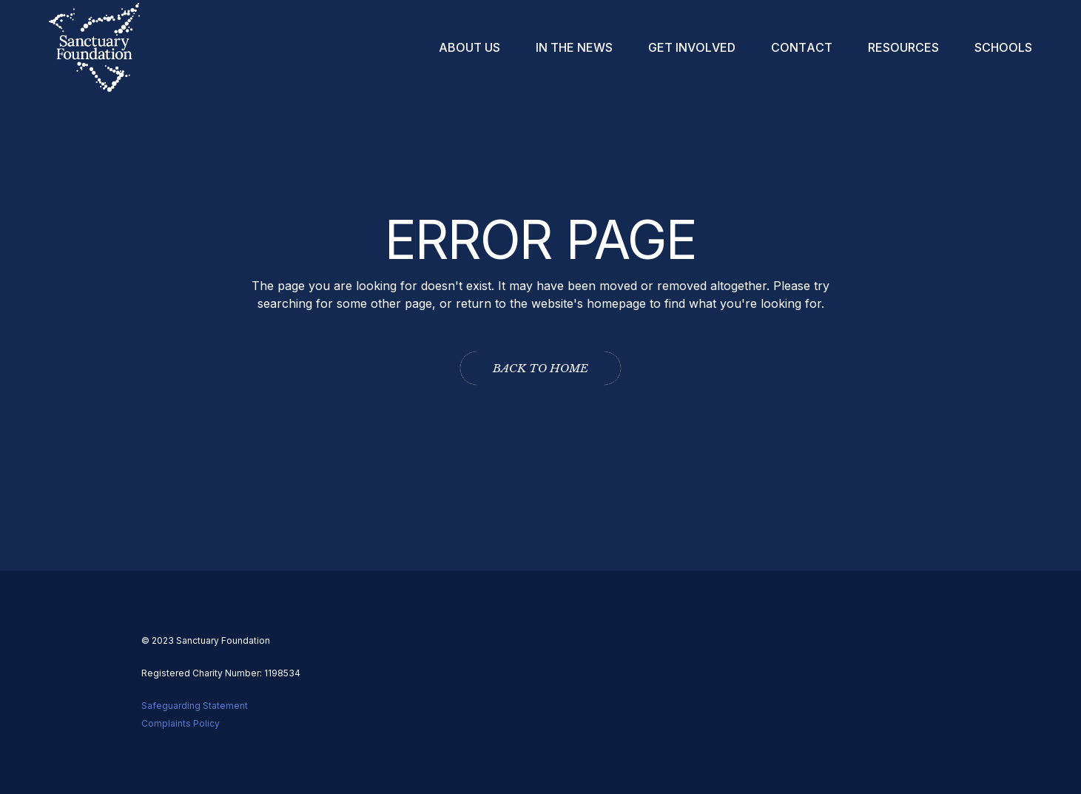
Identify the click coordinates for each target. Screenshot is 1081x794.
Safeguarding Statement (194, 705)
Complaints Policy (180, 723)
